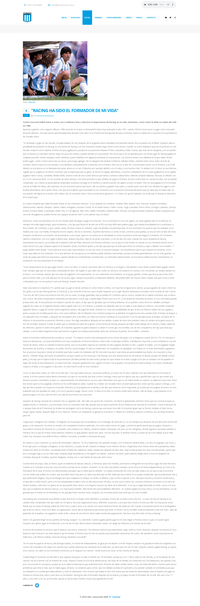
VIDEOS (139, 17)
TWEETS (129, 17)
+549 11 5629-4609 (33, 5)
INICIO (64, 17)
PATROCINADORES (114, 17)
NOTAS (87, 17)
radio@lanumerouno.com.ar (61, 5)
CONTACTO (151, 17)
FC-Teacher (114, 597)
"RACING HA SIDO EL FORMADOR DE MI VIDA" (74, 110)
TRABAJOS (98, 17)
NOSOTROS (75, 17)
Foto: (25, 102)
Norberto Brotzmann (45, 116)
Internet (31, 102)
